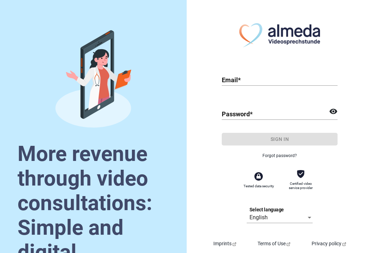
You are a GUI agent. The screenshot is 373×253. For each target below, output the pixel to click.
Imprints (224, 243)
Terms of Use (274, 243)
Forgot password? (279, 155)
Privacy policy (329, 243)
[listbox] (281, 217)
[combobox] (280, 80)
